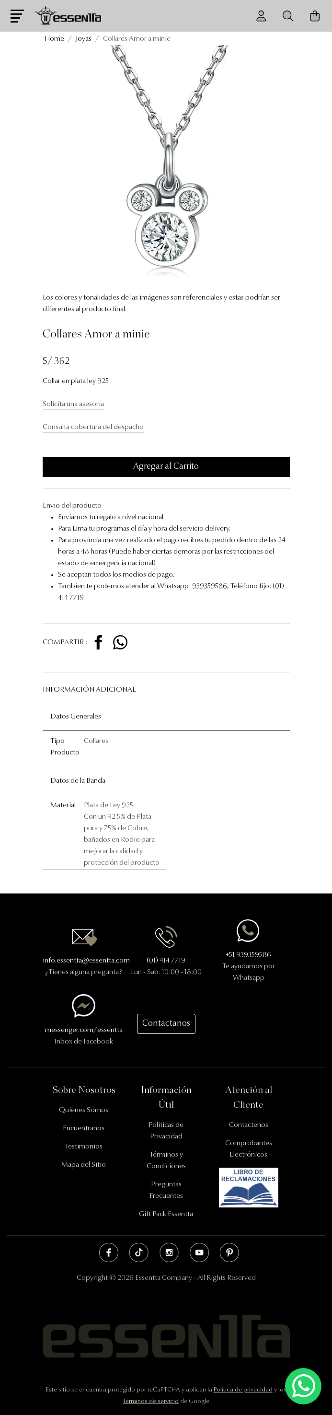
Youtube (199, 1252)
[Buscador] (288, 16)
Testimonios (84, 1146)
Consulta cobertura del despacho (93, 427)
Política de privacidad (243, 1390)
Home (54, 39)
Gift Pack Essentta (166, 1214)
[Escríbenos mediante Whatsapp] (303, 1386)
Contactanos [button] (166, 1024)
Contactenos (248, 1125)
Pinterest (229, 1252)
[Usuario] (261, 16)
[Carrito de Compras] (315, 16)
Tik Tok (139, 1252)
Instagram (169, 1252)
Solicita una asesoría (73, 404)
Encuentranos (83, 1128)
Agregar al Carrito (166, 467)
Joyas (84, 39)
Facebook (108, 1252)
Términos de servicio (151, 1401)
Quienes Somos (83, 1110)
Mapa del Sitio (83, 1165)
